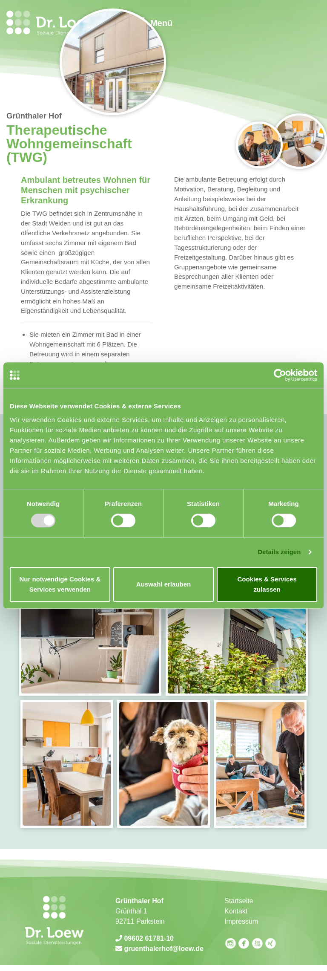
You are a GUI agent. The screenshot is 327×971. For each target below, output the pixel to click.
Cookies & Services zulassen (267, 584)
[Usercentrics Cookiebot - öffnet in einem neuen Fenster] (280, 375)
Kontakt (235, 911)
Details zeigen (279, 551)
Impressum (241, 921)
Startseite (238, 901)
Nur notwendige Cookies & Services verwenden (59, 584)
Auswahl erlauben (163, 584)
